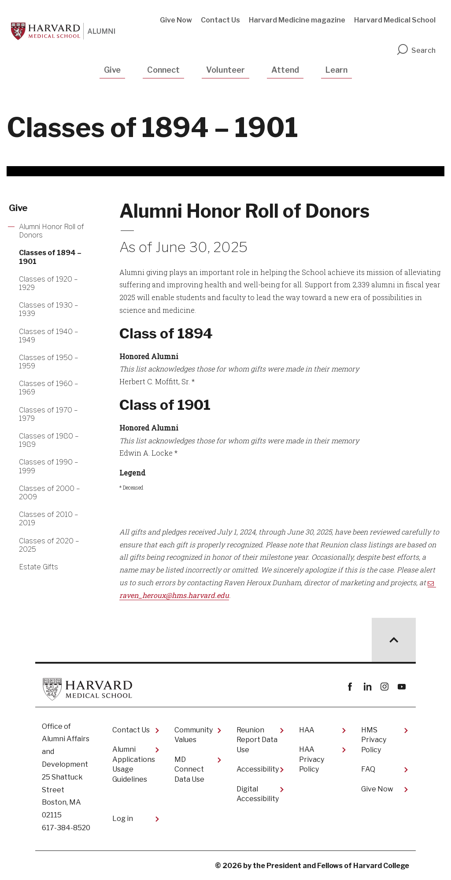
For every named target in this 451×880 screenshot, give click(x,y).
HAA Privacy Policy (311, 759)
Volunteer (225, 69)
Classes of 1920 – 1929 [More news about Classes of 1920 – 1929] (48, 283)
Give (112, 69)
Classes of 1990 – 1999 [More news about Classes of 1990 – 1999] (48, 466)
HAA (306, 730)
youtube (401, 686)
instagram (384, 686)
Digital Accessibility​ (258, 794)
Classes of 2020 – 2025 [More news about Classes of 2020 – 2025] (49, 545)
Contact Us (220, 20)
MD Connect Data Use (189, 769)
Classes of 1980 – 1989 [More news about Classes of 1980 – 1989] (49, 440)
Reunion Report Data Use (257, 740)
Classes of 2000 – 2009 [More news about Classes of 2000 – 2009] (49, 492)
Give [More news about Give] (18, 208)
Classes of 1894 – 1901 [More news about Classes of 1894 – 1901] (50, 257)
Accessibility (258, 769)
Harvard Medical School (395, 20)
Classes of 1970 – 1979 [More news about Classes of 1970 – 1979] (48, 414)
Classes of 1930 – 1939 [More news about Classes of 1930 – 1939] (48, 309)
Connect (163, 69)
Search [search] (416, 50)
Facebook (350, 686)
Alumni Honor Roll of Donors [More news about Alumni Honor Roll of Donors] (51, 231)
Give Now (176, 20)
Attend (285, 69)
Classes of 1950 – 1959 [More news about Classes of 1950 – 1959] (48, 361)
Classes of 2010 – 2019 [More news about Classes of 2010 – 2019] (48, 518)
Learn (336, 69)
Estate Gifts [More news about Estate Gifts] (38, 567)
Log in (122, 818)
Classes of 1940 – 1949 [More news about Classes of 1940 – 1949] (48, 335)
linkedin (367, 686)
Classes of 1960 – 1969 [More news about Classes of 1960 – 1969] (48, 387)
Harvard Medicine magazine (297, 20)
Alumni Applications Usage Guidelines (133, 764)
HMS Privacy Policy (373, 740)
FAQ (368, 769)
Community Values (193, 735)
